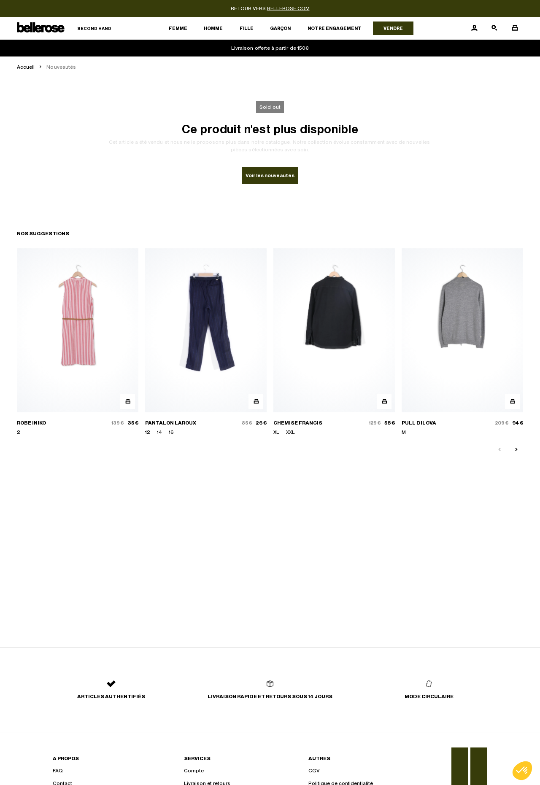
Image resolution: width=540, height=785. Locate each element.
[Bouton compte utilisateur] (474, 28)
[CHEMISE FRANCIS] (334, 342)
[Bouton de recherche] (494, 28)
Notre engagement (335, 28)
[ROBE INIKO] (77, 342)
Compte (194, 771)
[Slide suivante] (516, 450)
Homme (213, 28)
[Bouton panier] (514, 28)
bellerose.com (288, 8)
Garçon (280, 28)
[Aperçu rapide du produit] (127, 401)
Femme (178, 28)
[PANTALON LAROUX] (206, 342)
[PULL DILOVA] (462, 342)
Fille (247, 28)
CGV (314, 771)
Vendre (393, 28)
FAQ (58, 771)
